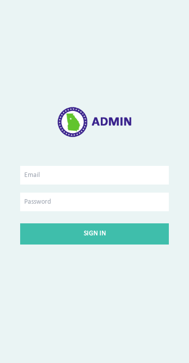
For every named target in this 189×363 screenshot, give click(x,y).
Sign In (95, 233)
